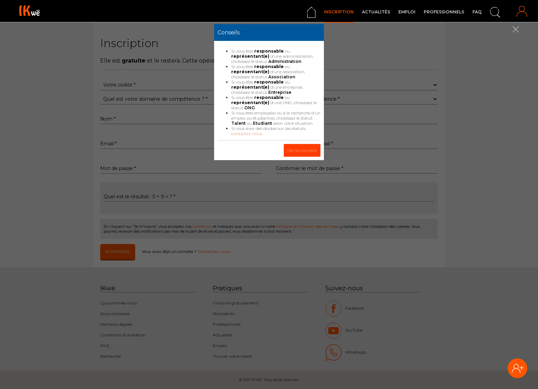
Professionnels (444, 11)
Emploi (407, 11)
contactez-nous (246, 133)
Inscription (339, 11)
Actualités (376, 11)
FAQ (477, 11)
